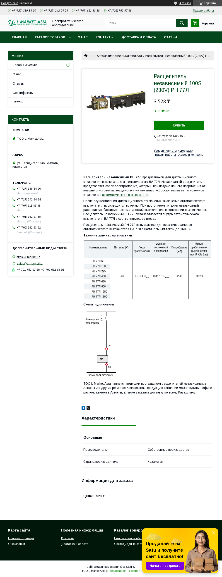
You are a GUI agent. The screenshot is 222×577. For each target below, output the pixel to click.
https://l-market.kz (28, 257)
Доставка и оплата (139, 37)
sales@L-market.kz (30, 263)
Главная (19, 37)
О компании (16, 544)
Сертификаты (23, 93)
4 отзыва (185, 3)
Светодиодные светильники (134, 544)
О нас (83, 37)
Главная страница (21, 538)
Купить (179, 125)
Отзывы (18, 83)
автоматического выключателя (125, 195)
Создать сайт (9, 3)
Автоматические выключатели (119, 56)
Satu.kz (130, 566)
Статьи (170, 37)
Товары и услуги (25, 65)
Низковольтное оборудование (135, 538)
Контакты (104, 37)
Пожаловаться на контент (123, 570)
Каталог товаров (50, 37)
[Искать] (182, 23)
